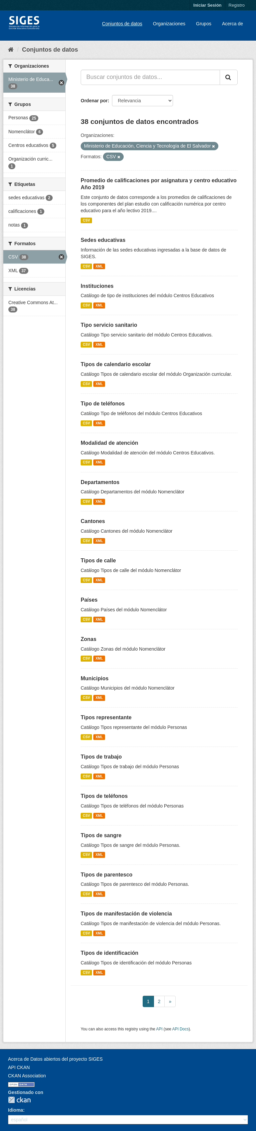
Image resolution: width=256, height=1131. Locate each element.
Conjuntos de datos (122, 23)
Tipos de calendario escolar (116, 364)
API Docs (180, 1029)
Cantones (93, 521)
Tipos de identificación (109, 953)
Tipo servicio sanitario (109, 325)
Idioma (15, 1110)
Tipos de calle (98, 560)
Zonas (88, 639)
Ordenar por (94, 100)
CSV (86, 220)
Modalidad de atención (109, 443)
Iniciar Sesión (207, 5)
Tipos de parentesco (106, 874)
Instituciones (97, 286)
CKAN (19, 1099)
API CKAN (19, 1067)
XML (99, 266)
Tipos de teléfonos (104, 796)
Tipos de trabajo (101, 757)
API (159, 1029)
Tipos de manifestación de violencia (126, 913)
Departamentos (100, 482)
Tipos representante (106, 717)
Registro (237, 5)
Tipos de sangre (101, 835)
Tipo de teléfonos (103, 403)
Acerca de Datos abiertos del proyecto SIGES (55, 1059)
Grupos (203, 23)
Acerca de (232, 23)
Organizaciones (169, 23)
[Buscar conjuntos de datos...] (150, 77)
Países (89, 600)
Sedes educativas (103, 240)
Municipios (95, 678)
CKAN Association (27, 1075)
